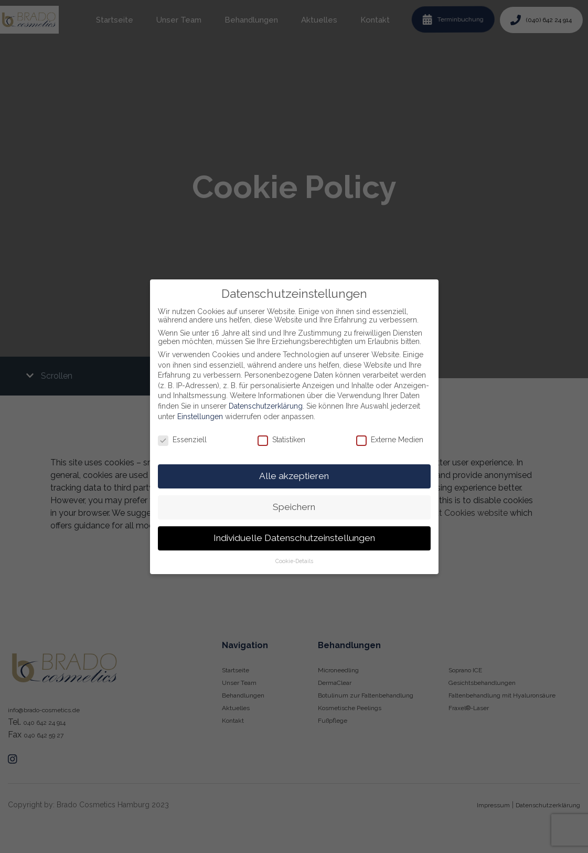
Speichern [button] (294, 507)
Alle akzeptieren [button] (294, 476)
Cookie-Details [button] (294, 561)
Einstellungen (200, 416)
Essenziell (182, 439)
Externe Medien (389, 439)
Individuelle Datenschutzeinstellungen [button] (294, 538)
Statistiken (281, 439)
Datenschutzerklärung (266, 406)
